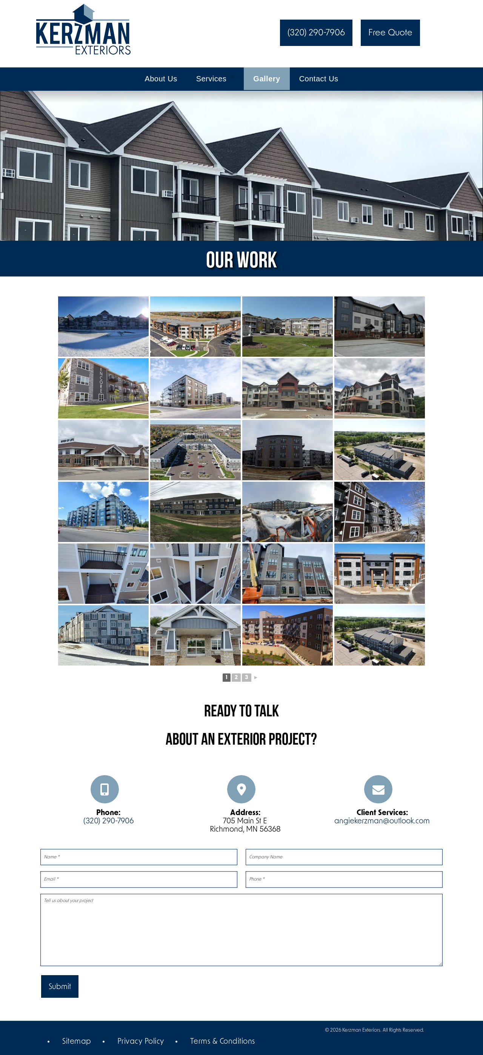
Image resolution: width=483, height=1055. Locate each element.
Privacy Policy (140, 1042)
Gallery (266, 79)
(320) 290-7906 (316, 33)
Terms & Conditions (222, 1042)
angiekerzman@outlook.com (382, 821)
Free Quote (390, 33)
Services (211, 79)
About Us (161, 79)
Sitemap (76, 1042)
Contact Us (318, 79)
